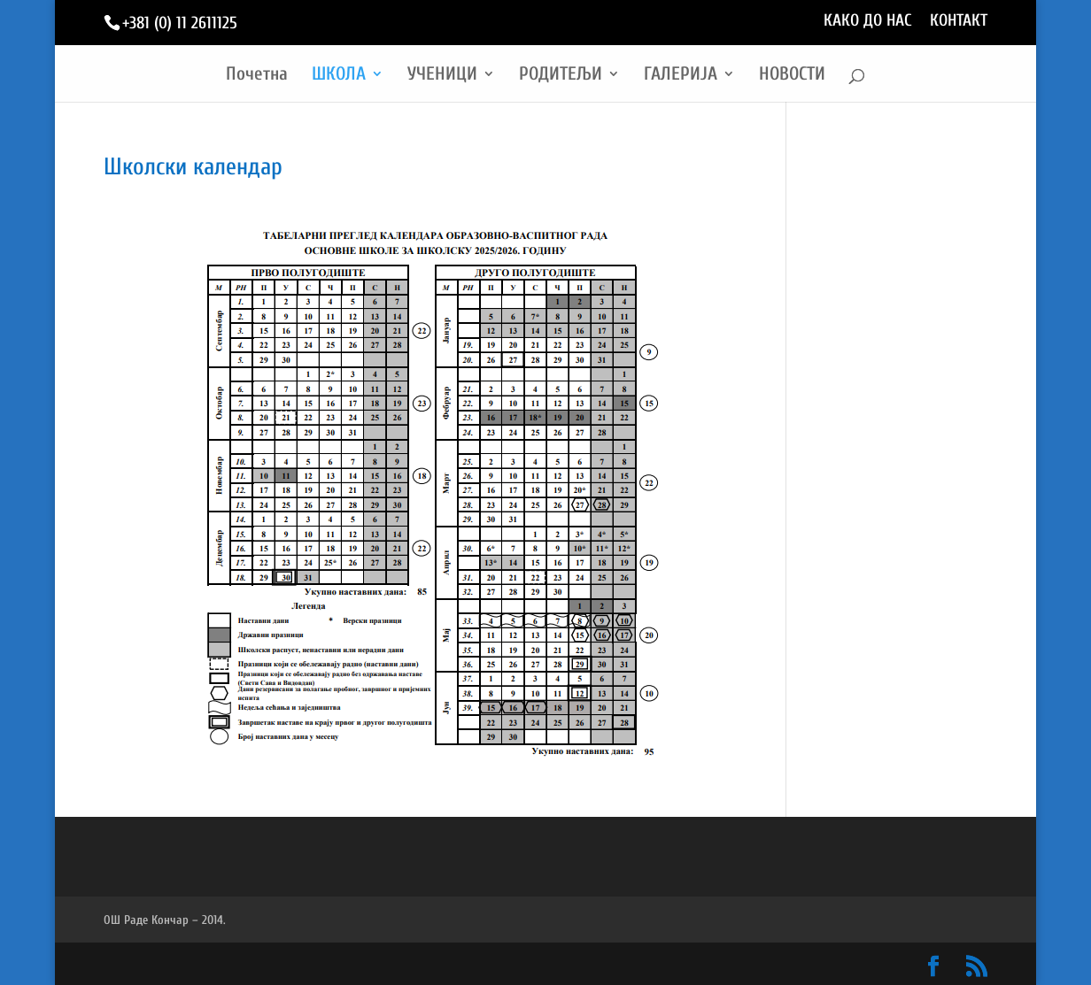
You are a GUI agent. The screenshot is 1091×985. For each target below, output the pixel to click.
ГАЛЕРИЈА (680, 75)
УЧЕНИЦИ (442, 75)
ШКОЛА (339, 75)
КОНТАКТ (958, 21)
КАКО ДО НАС (868, 21)
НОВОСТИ (792, 75)
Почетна (257, 75)
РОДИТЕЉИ (560, 75)
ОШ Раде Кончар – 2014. (165, 919)
